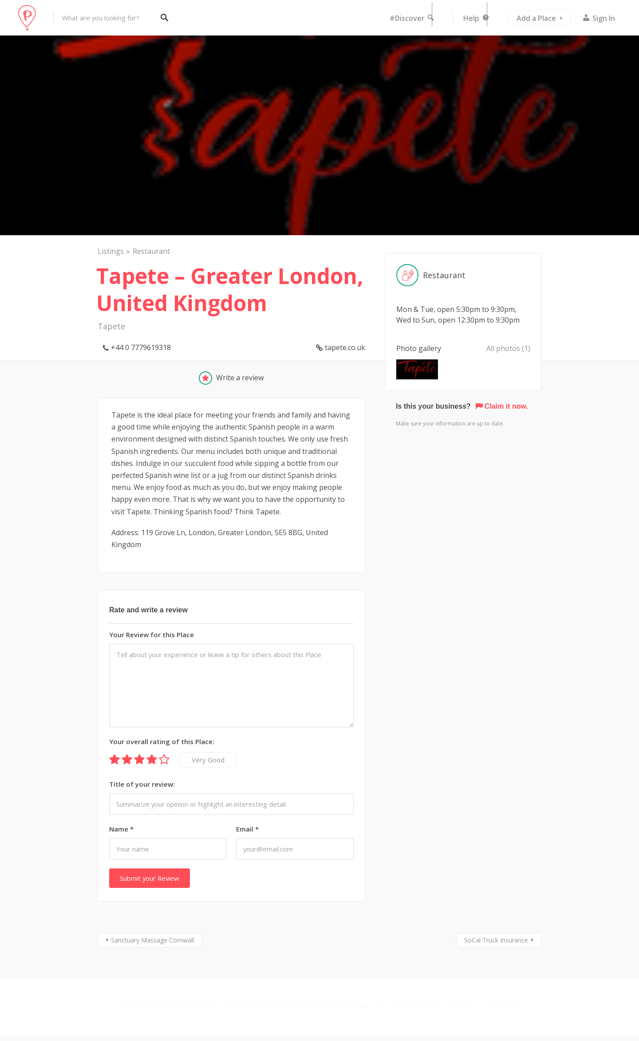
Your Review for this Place (151, 634)
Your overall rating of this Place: (161, 741)
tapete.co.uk (345, 347)
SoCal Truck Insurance (496, 940)
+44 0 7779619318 (141, 347)
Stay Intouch (505, 1005)
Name (121, 828)
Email (247, 828)
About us (464, 1005)
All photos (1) (508, 348)
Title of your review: (142, 784)
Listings (111, 251)
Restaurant (151, 251)
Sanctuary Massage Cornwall (152, 940)
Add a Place (536, 18)
